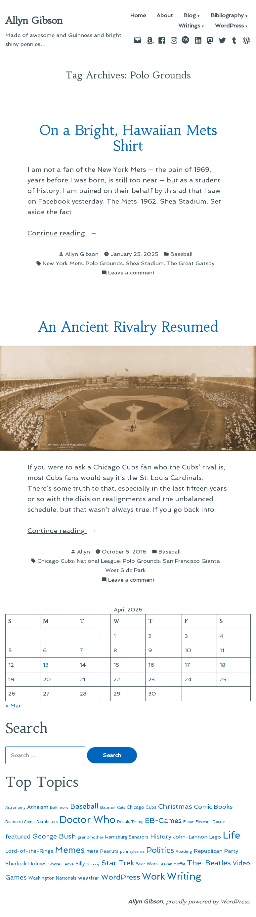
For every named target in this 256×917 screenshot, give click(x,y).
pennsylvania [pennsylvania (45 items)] (132, 851)
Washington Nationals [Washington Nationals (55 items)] (52, 878)
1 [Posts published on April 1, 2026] (114, 636)
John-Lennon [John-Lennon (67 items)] (190, 837)
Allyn (83, 551)
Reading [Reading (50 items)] (184, 851)
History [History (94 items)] (160, 836)
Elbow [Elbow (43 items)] (188, 822)
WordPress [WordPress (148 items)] (120, 877)
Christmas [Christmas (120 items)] (175, 806)
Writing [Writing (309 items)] (184, 876)
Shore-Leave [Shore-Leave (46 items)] (61, 864)
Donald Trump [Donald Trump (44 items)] (130, 821)
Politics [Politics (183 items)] (160, 850)
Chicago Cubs (55, 560)
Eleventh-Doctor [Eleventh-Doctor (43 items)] (210, 822)
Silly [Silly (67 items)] (80, 864)
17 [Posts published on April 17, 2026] (187, 664)
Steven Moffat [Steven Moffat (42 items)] (172, 864)
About (164, 15)
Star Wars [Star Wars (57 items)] (147, 863)
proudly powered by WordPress (207, 901)
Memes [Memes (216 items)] (70, 850)
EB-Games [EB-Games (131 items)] (163, 820)
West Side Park (125, 570)
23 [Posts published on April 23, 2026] (151, 679)
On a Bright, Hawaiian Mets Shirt (128, 138)
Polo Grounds (104, 263)
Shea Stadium (145, 263)
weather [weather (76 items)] (88, 878)
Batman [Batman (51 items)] (107, 807)
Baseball (181, 254)
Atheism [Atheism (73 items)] (37, 807)
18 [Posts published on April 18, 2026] (223, 664)
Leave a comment (131, 272)
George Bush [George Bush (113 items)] (54, 836)
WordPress (229, 26)
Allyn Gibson (34, 20)
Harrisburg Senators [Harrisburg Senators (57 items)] (127, 837)
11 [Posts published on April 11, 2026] (222, 650)
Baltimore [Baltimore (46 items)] (59, 807)
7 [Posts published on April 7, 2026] (81, 650)
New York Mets (63, 263)
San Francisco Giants (191, 560)
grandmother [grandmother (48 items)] (90, 837)
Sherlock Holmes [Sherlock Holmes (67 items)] (26, 864)
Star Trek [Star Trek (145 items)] (117, 862)
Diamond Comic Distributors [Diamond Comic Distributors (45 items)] (31, 821)
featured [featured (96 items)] (18, 836)
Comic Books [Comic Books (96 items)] (213, 806)
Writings (189, 26)
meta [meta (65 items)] (92, 851)
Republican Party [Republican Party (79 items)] (216, 850)
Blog (190, 15)
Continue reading (72, 233)
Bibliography (227, 15)
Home (138, 15)
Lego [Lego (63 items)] (215, 837)
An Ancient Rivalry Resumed (128, 326)
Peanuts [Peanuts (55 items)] (109, 851)
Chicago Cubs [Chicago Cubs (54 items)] (141, 807)
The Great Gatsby (191, 263)
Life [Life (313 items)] (231, 835)
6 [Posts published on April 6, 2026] (45, 650)
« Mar (13, 705)
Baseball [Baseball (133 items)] (84, 806)
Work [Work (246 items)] (153, 876)
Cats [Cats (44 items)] (121, 807)
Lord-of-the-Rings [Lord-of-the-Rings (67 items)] (29, 851)
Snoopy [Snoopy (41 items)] (93, 864)
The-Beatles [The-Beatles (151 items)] (209, 862)
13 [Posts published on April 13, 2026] (46, 664)
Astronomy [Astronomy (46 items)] (15, 807)
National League (98, 560)
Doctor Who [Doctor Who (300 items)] (87, 819)
